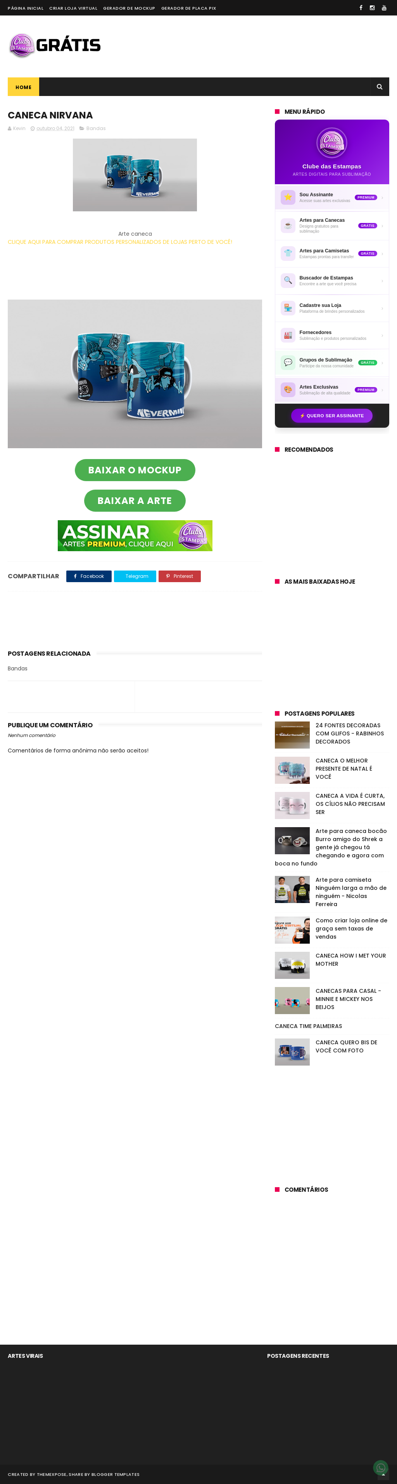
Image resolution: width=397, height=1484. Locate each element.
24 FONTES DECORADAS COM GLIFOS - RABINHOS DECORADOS (350, 733)
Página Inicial (25, 8)
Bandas (96, 128)
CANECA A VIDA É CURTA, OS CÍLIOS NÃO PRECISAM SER (350, 804)
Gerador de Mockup (129, 8)
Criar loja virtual (73, 8)
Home (23, 87)
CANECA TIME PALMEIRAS (308, 1026)
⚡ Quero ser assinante (332, 415)
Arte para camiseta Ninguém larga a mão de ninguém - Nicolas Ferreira (351, 892)
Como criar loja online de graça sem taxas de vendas (351, 929)
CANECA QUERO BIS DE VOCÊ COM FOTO (346, 1046)
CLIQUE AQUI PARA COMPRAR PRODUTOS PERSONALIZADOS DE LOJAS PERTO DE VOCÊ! (120, 242)
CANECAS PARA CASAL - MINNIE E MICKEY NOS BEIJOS (348, 999)
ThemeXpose (52, 1474)
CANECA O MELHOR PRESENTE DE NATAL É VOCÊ (344, 769)
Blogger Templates (115, 1474)
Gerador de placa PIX (188, 8)
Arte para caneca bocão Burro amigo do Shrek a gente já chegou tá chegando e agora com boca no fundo (331, 847)
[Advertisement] (248, 46)
